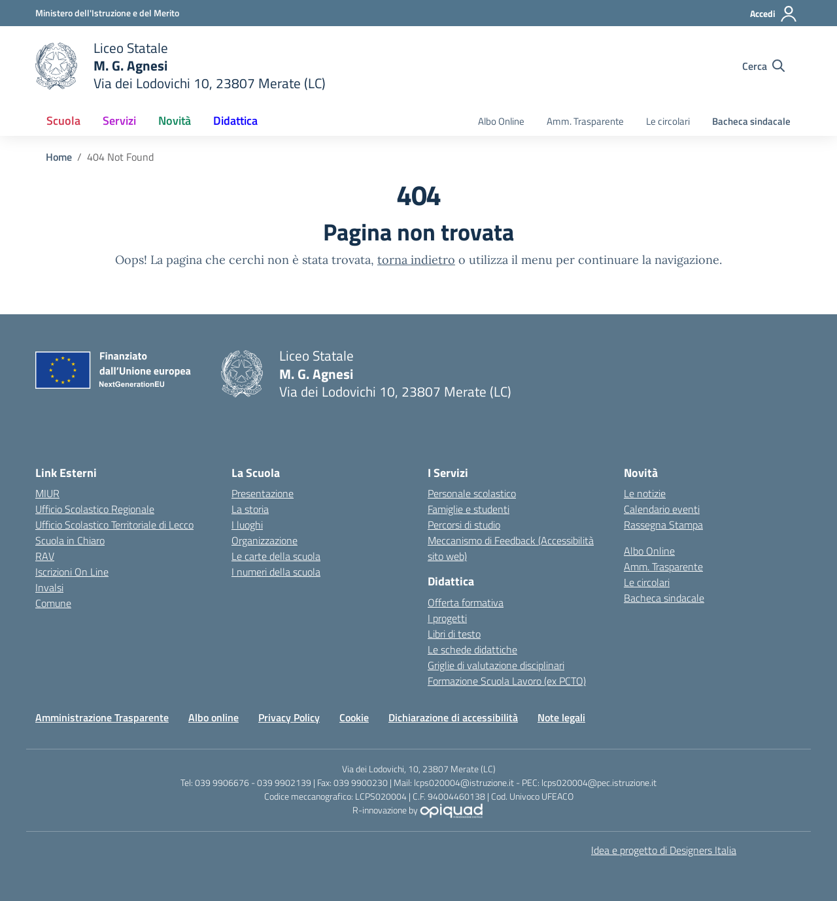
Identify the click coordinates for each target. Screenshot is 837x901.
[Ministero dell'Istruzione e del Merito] (107, 13)
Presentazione (262, 493)
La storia (250, 509)
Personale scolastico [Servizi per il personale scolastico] (472, 493)
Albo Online (501, 121)
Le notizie (645, 493)
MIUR (47, 493)
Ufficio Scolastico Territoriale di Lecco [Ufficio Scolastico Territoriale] (114, 524)
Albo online (213, 717)
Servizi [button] (119, 120)
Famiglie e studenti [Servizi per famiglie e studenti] (468, 509)
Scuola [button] (63, 120)
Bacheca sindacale (751, 121)
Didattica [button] (235, 120)
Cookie (354, 717)
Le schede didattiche (472, 649)
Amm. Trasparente (585, 121)
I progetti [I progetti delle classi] (447, 618)
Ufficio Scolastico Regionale (94, 509)
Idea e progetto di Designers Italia (663, 850)
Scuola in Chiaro (70, 540)
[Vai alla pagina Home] (59, 157)
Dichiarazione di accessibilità (453, 717)
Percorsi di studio (464, 524)
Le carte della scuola (275, 556)
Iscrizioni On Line (72, 572)
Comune (53, 603)
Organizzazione (264, 540)
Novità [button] (174, 120)
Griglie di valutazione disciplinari (496, 665)
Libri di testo (454, 634)
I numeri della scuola (275, 572)
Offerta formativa (466, 602)
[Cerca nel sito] (763, 65)
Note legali (561, 717)
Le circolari (668, 121)
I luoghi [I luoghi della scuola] (247, 524)
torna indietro (416, 259)
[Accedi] (774, 13)
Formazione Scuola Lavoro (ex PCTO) (507, 681)
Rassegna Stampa (663, 524)
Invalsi (49, 587)
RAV (44, 556)
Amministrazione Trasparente (102, 717)
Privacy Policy (289, 717)
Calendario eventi (662, 509)
